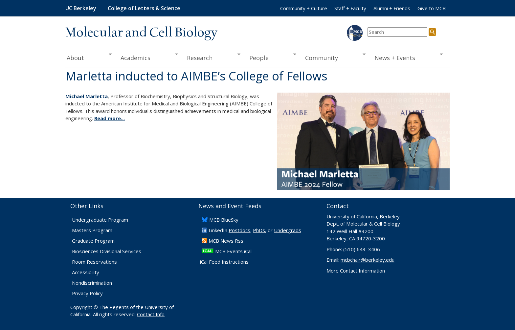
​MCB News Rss (226, 240)
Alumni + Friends (391, 8)
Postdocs (239, 230)
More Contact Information (355, 270)
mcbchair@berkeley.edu (367, 259)
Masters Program (92, 230)
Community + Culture (303, 8)
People (270, 57)
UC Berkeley (80, 8)
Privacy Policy (87, 293)
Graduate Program (93, 240)
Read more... (109, 118)
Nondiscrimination (92, 282)
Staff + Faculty (350, 8)
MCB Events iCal (233, 251)
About (88, 57)
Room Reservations (94, 261)
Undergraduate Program (100, 219)
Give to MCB (431, 8)
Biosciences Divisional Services (106, 251)
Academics (147, 57)
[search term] (397, 32)
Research (211, 57)
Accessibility (85, 272)
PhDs (259, 230)
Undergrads (287, 230)
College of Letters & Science (144, 8)
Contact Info (151, 314)
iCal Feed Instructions (224, 261)
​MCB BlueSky (223, 219)
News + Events (406, 57)
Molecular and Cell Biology (141, 33)
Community (333, 57)
